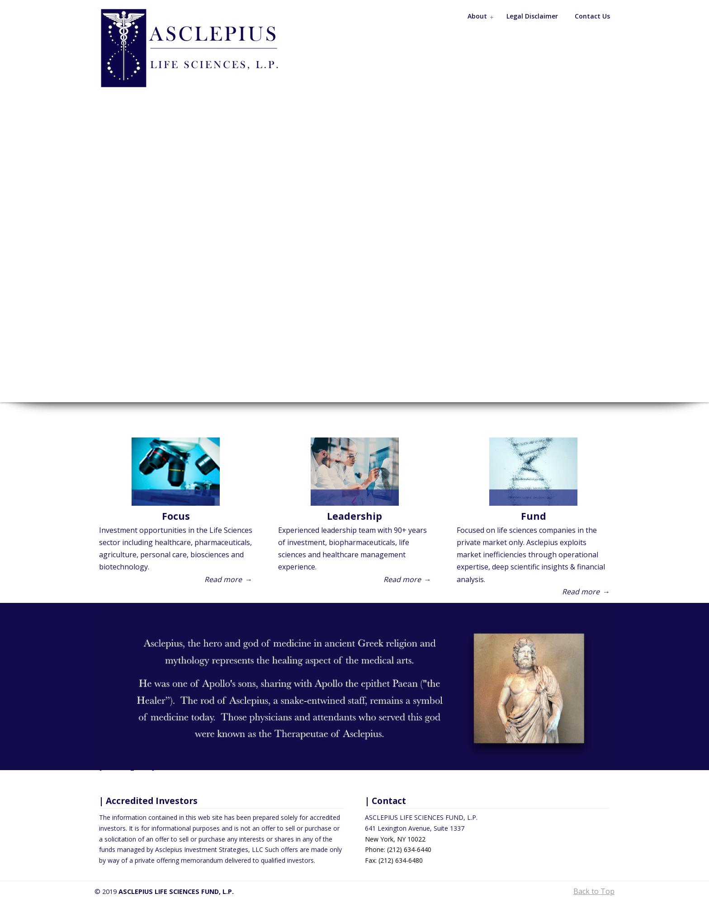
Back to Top (593, 891)
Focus (176, 515)
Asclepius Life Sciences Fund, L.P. (198, 48)
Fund (533, 515)
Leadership (354, 515)
